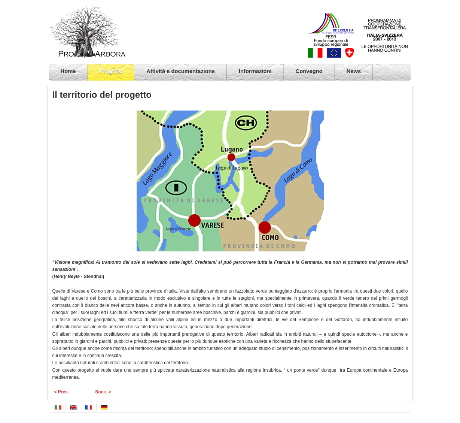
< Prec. (61, 392)
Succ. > (103, 392)
